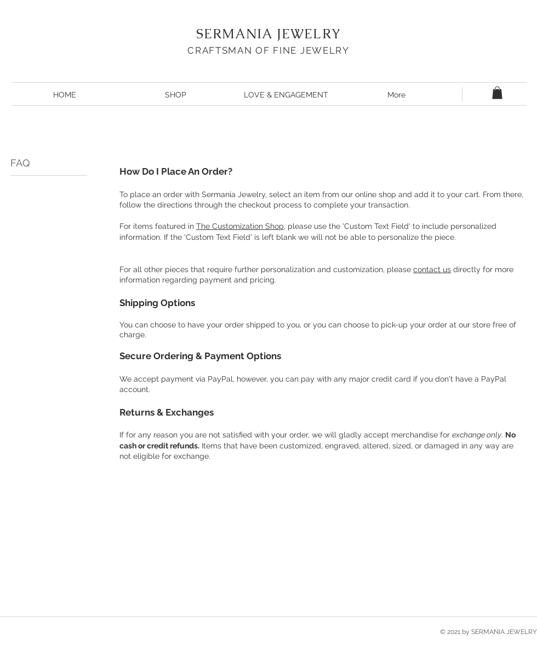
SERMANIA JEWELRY (268, 33)
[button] (497, 93)
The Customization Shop (240, 226)
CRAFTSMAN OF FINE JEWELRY (268, 50)
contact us (432, 269)
